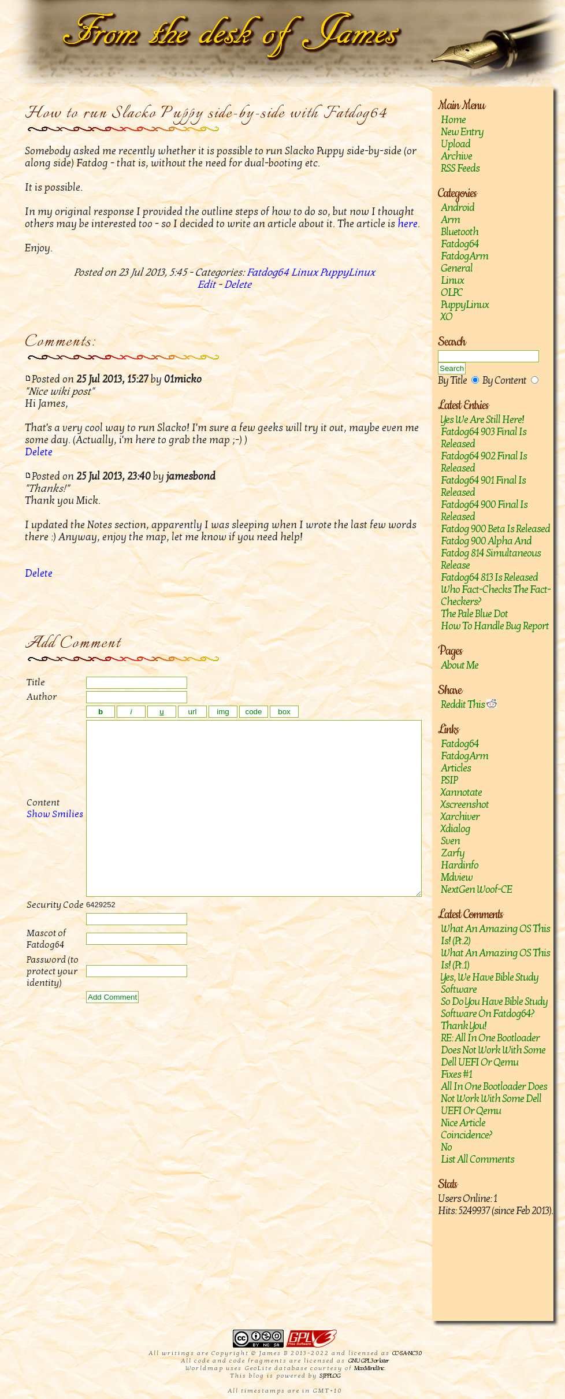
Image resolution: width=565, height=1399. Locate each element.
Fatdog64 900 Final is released (484, 511)
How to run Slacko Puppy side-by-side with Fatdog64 (206, 114)
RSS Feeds (460, 168)
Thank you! (463, 1026)
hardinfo (459, 865)
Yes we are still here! (482, 420)
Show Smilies (42, 831)
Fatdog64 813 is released (489, 578)
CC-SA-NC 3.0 (406, 1353)
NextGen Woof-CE (476, 890)
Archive (456, 156)
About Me (459, 665)
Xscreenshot (465, 805)
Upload (455, 144)
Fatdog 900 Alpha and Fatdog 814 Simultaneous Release (491, 553)
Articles (456, 768)
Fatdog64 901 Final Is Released (483, 486)
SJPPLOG (329, 1375)
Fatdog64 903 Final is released (483, 438)
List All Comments (477, 1159)
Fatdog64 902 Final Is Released (484, 462)
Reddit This (469, 705)
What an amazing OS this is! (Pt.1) (495, 959)
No (446, 1147)
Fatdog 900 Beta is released (495, 529)
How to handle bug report (495, 626)
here (407, 224)
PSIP (449, 780)
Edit (206, 285)
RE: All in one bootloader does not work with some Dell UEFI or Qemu (493, 1050)
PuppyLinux (465, 305)
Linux (452, 280)
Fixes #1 (456, 1074)
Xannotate (461, 792)
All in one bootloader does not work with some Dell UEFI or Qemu (494, 1099)
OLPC (452, 293)
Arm (450, 220)
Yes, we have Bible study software (489, 983)
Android (457, 208)
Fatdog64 (460, 244)
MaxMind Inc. (369, 1368)
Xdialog (455, 829)
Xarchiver (460, 817)
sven (450, 841)
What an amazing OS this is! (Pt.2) (495, 935)
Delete (237, 285)
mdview (457, 877)
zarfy (452, 853)
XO (446, 317)
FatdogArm (464, 256)
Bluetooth (459, 232)
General (457, 268)
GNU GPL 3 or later (368, 1360)
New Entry (462, 132)
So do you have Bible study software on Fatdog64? (494, 1008)
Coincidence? (466, 1135)
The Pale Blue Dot (474, 614)
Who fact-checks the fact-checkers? (496, 596)
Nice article (463, 1123)
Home (453, 120)
